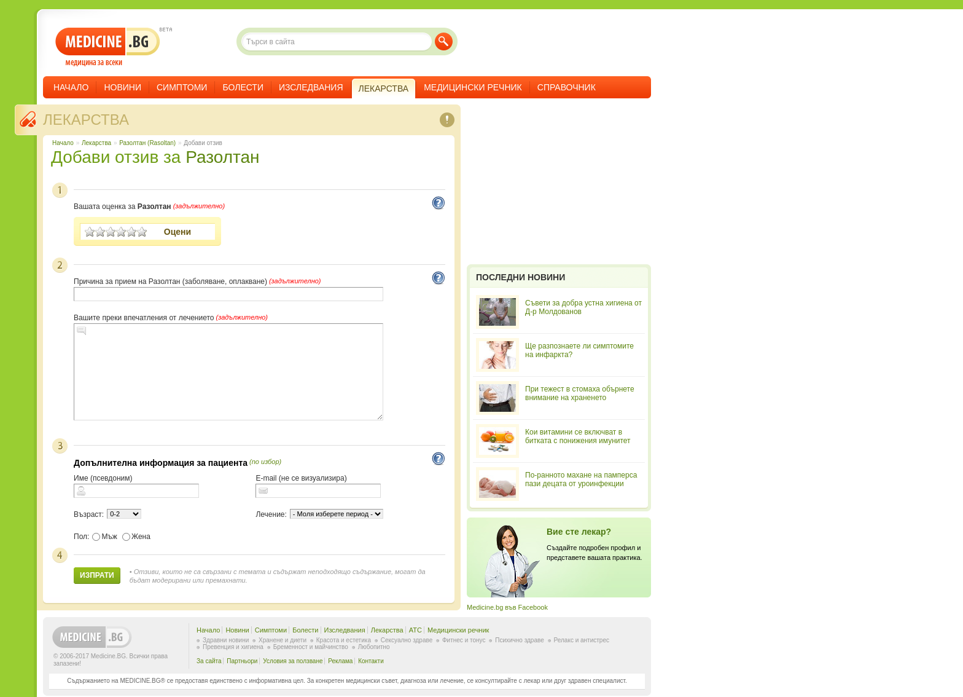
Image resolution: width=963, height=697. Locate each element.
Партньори (242, 661)
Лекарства (86, 119)
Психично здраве (519, 640)
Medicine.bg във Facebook (507, 607)
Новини (122, 87)
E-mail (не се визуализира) (300, 478)
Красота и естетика (343, 640)
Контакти (371, 661)
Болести (242, 87)
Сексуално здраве (407, 640)
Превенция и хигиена (233, 647)
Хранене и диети (282, 640)
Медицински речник (473, 87)
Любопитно (374, 647)
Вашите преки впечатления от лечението (144, 317)
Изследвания (311, 87)
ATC (415, 630)
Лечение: (270, 514)
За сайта (209, 661)
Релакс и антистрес (581, 640)
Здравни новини (226, 640)
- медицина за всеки (107, 47)
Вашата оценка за (122, 206)
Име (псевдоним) (103, 478)
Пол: (81, 536)
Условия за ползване (292, 661)
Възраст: (89, 514)
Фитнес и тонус (463, 640)
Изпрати (97, 575)
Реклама (340, 661)
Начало (70, 87)
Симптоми (182, 87)
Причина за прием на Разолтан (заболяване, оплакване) (170, 281)
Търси (444, 41)
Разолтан (222, 157)
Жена (136, 536)
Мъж (104, 536)
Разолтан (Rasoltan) (147, 143)
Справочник (566, 87)
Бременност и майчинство (310, 647)
